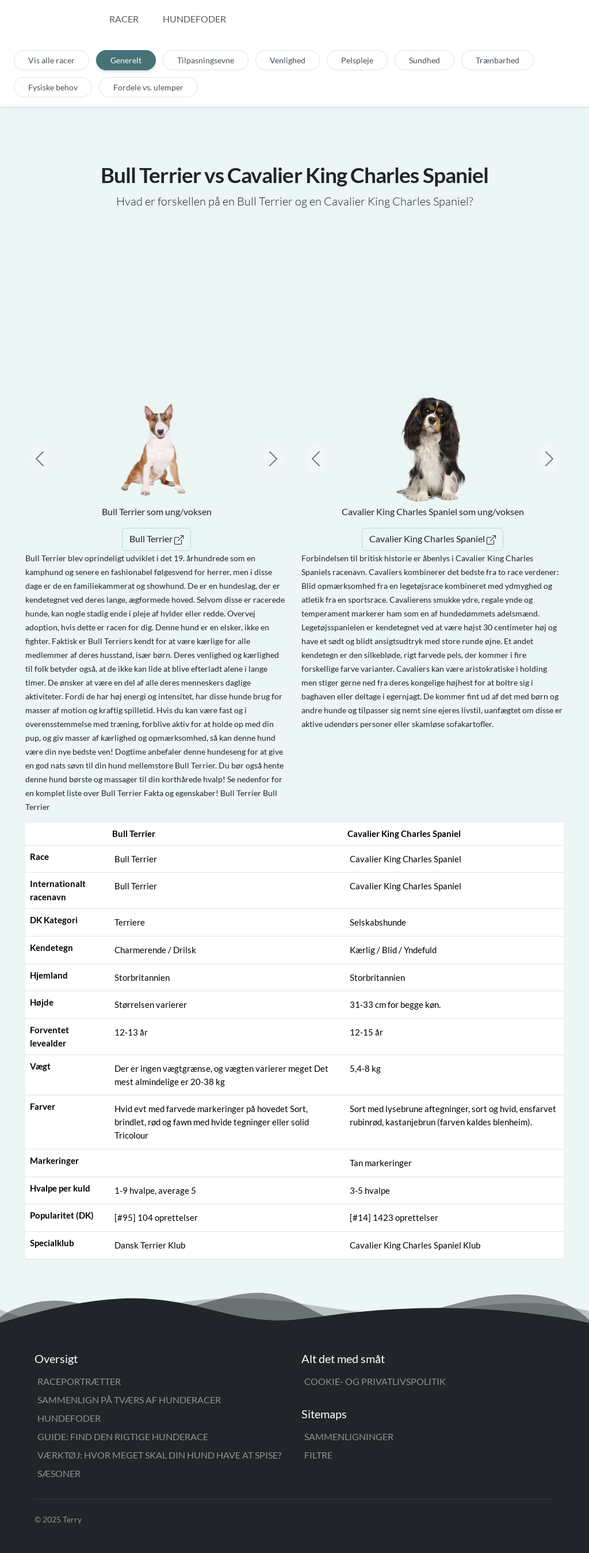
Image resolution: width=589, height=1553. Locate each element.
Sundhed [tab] (424, 60)
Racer (124, 18)
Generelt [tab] (125, 60)
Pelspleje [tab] (357, 60)
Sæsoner (59, 1473)
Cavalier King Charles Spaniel (432, 538)
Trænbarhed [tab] (497, 60)
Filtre (318, 1454)
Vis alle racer (51, 60)
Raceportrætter (79, 1381)
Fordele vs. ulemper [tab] (148, 87)
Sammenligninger (348, 1436)
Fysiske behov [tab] (53, 87)
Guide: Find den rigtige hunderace (122, 1436)
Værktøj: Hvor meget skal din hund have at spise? (159, 1454)
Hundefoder (194, 18)
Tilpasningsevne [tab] (205, 60)
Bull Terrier (156, 538)
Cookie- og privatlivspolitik (375, 1381)
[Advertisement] (294, 299)
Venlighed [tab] (287, 60)
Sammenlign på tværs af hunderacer (129, 1399)
